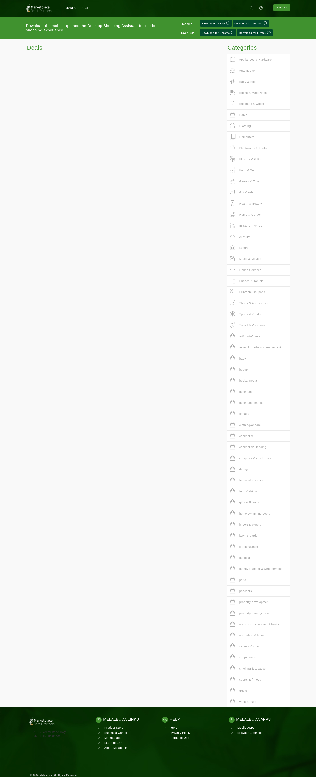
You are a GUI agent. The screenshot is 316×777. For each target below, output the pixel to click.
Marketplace (109, 737)
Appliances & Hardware (251, 59)
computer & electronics (250, 458)
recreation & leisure (248, 635)
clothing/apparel (246, 425)
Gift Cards (242, 192)
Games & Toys (244, 181)
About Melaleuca (112, 747)
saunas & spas (245, 646)
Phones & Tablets (247, 281)
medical (240, 558)
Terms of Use (176, 737)
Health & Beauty (246, 203)
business (241, 391)
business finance (246, 403)
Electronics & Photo (248, 148)
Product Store (110, 727)
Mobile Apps (242, 727)
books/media (243, 380)
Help (170, 727)
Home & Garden (246, 214)
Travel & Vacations (247, 325)
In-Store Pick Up (246, 225)
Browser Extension (246, 732)
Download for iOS (216, 23)
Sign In (282, 7)
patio (238, 580)
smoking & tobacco (248, 668)
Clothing (240, 126)
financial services (247, 480)
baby (238, 358)
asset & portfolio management (255, 347)
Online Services (245, 270)
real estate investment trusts (254, 624)
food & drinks (244, 491)
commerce (242, 436)
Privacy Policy (177, 732)
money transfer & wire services (256, 569)
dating (239, 469)
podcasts (241, 591)
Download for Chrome (218, 33)
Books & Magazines (248, 93)
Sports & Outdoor (247, 314)
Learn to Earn (110, 742)
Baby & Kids (243, 82)
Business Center (112, 732)
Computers (242, 137)
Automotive (242, 70)
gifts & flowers (244, 502)
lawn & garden (244, 535)
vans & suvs (243, 701)
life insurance (244, 546)
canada (239, 414)
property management (250, 613)
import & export (245, 524)
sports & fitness (245, 679)
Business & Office (247, 104)
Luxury (239, 248)
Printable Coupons (247, 292)
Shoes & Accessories (249, 303)
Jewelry (240, 237)
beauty (239, 369)
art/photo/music (245, 336)
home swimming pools (250, 513)
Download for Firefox (255, 33)
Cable (238, 115)
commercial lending (248, 447)
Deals (86, 8)
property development (250, 602)
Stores (70, 8)
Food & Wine (243, 170)
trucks (239, 690)
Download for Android (250, 23)
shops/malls (243, 657)
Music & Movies (245, 259)
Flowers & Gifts (245, 159)
